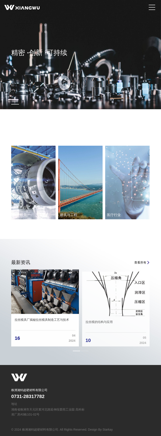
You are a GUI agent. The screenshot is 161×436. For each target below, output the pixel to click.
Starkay (108, 429)
